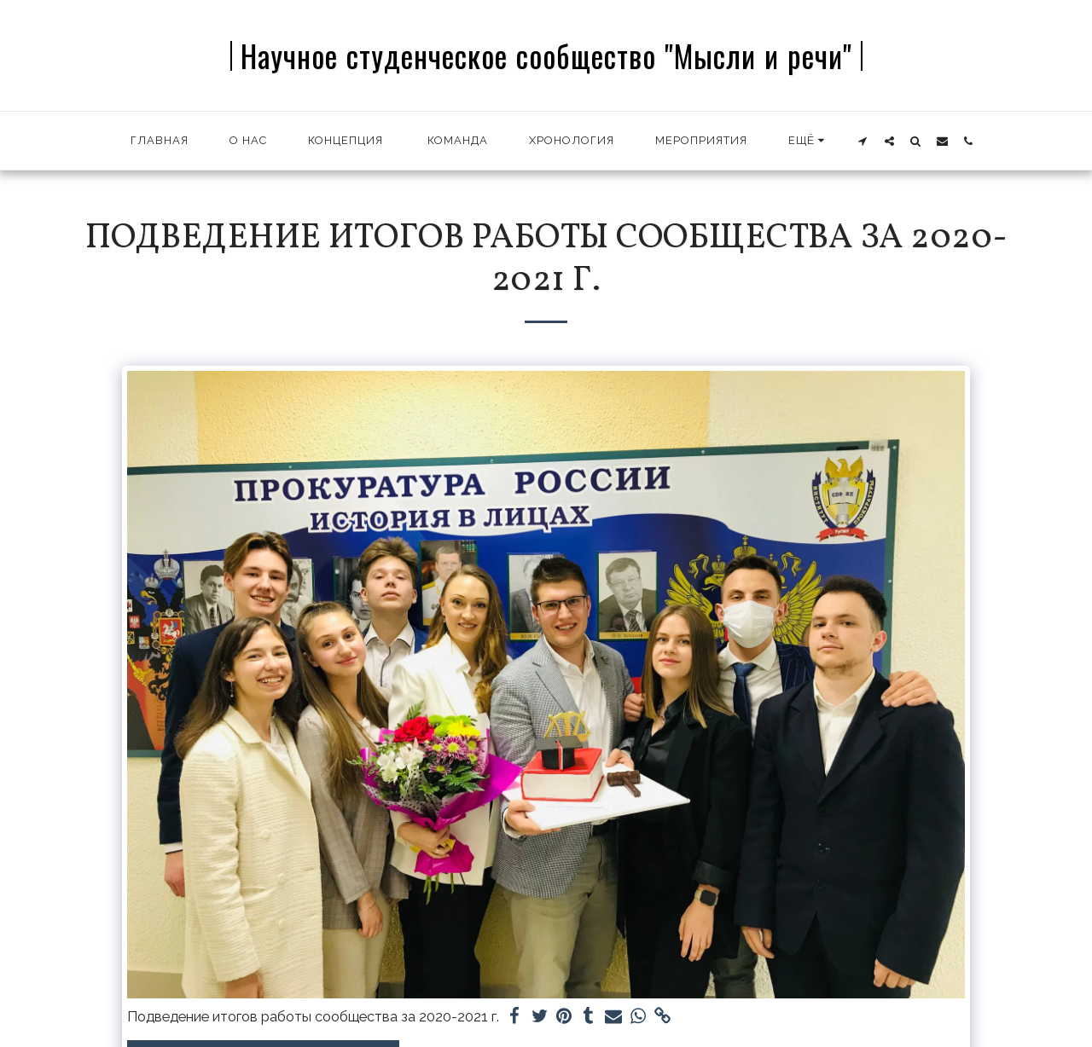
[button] (863, 141)
